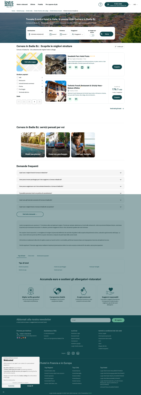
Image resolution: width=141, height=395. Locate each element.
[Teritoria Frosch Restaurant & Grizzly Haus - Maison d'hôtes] (55, 91)
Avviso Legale (102, 333)
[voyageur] (77, 34)
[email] (90, 320)
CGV (99, 341)
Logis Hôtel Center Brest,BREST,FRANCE (111, 371)
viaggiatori (74, 30)
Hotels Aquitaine (49, 376)
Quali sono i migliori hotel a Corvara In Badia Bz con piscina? (36, 207)
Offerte (32, 4)
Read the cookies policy (9, 380)
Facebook (68, 353)
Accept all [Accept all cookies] (30, 386)
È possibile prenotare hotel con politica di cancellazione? (35, 193)
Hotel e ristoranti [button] (22, 4)
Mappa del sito (102, 346)
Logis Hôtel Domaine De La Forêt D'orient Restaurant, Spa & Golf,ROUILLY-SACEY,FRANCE (111, 382)
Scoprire (117, 67)
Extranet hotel (75, 336)
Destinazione (31, 30)
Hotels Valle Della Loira (50, 383)
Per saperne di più (51, 4)
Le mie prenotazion (49, 333)
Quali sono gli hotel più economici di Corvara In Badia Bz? (35, 200)
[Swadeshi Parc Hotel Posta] (55, 64)
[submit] (118, 320)
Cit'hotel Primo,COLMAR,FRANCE (109, 387)
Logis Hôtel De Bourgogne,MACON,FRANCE (112, 373)
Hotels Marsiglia (76, 373)
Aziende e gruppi (75, 343)
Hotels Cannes (76, 381)
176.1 (117, 89)
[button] (3, 392)
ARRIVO (51, 30)
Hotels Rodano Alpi (49, 371)
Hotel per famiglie (94, 267)
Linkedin (77, 353)
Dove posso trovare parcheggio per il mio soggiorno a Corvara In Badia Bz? (40, 179)
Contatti (46, 336)
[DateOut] (65, 34)
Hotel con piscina (23, 267)
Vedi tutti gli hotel (117, 108)
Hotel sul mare (58, 270)
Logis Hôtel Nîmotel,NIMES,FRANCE (110, 378)
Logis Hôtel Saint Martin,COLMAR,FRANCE (112, 376)
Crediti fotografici (103, 348)
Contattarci (74, 341)
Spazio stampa (75, 338)
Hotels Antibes (76, 376)
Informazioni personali (104, 336)
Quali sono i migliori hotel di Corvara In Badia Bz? (33, 172)
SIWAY (90, 393)
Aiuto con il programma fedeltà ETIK (54, 338)
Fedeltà (40, 4)
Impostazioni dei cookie (105, 338)
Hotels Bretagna (49, 378)
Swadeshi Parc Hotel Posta (81, 56)
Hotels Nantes (76, 371)
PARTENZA (62, 30)
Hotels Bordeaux (77, 383)
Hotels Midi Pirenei (49, 381)
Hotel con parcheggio (60, 267)
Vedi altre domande (30, 214)
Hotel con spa (22, 270)
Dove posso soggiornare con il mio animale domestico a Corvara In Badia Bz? (41, 186)
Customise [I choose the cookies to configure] (11, 386)
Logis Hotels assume (77, 346)
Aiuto (99, 343)
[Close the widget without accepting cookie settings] (11, 358)
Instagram (73, 353)
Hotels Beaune (76, 378)
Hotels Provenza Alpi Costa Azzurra (54, 373)
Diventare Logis (75, 333)
